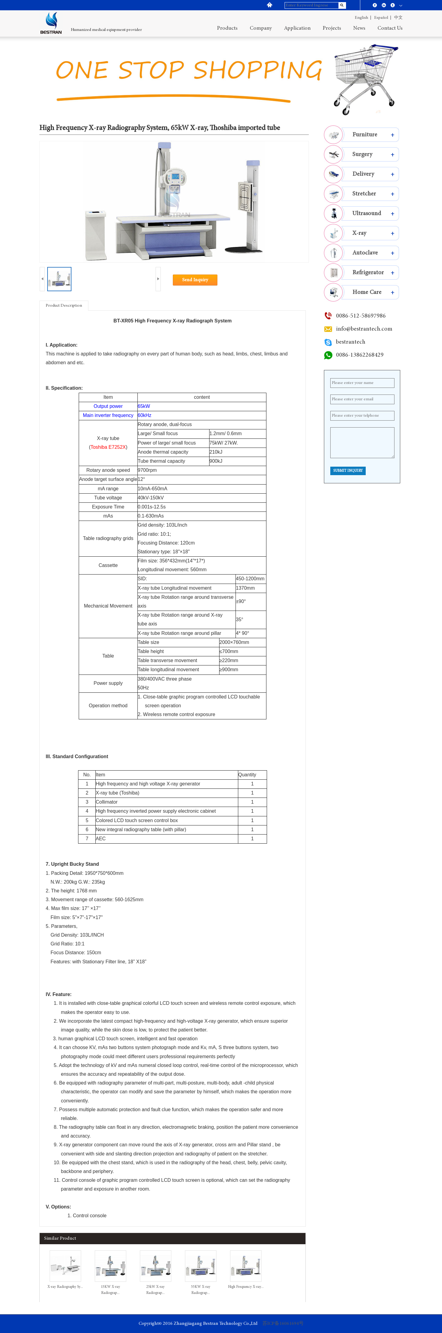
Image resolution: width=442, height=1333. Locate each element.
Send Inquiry (195, 280)
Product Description (64, 306)
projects (332, 28)
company (261, 28)
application (297, 28)
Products (227, 28)
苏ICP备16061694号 (283, 1323)
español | (382, 18)
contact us (390, 28)
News (359, 28)
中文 (398, 18)
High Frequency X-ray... (246, 1287)
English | (363, 18)
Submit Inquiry (348, 471)
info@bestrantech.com (364, 329)
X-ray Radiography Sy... (65, 1287)
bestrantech (350, 342)
